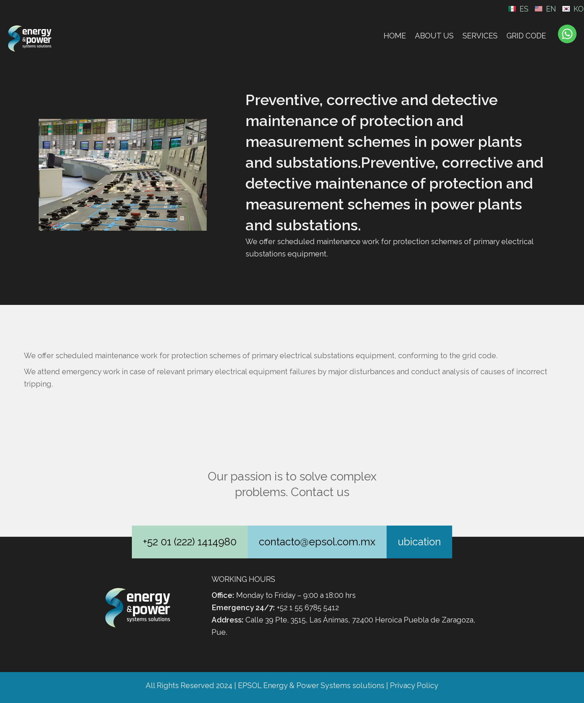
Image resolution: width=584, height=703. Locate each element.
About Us (434, 35)
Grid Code (526, 35)
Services (480, 35)
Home (395, 35)
